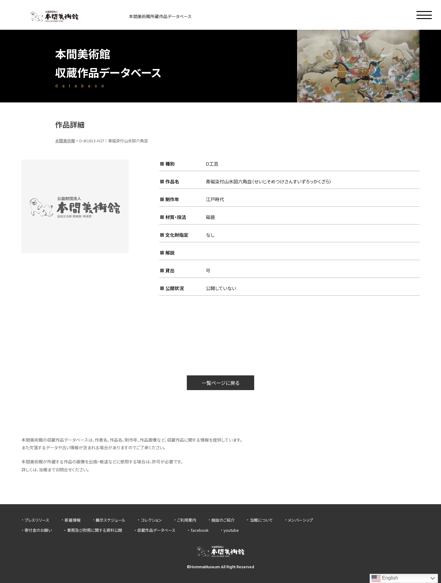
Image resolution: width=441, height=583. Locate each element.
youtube (231, 530)
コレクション (151, 520)
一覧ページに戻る (220, 382)
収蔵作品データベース (156, 530)
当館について (261, 520)
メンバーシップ (300, 520)
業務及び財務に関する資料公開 (94, 530)
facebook (200, 530)
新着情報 (73, 520)
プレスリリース (36, 520)
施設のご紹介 (223, 520)
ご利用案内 (186, 520)
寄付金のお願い (38, 530)
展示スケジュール (111, 520)
